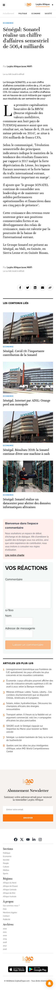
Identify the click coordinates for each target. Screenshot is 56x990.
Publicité (6, 919)
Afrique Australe (9, 896)
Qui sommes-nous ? (11, 906)
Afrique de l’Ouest (10, 886)
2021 (5, 932)
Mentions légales (10, 913)
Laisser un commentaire (28, 644)
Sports (5, 874)
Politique (23, 14)
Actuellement (8, 14)
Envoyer (28, 818)
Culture (6, 867)
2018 (5, 942)
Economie (36, 14)
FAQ (4, 909)
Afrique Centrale (9, 890)
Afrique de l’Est (9, 893)
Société (48, 14)
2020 (5, 935)
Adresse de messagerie (20, 628)
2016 (5, 949)
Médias (6, 870)
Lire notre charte (14, 555)
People (6, 863)
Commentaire (14, 579)
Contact (6, 916)
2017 (5, 946)
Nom (8, 615)
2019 (5, 939)
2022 (5, 929)
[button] (49, 983)
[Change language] (44, 5)
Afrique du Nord (9, 883)
